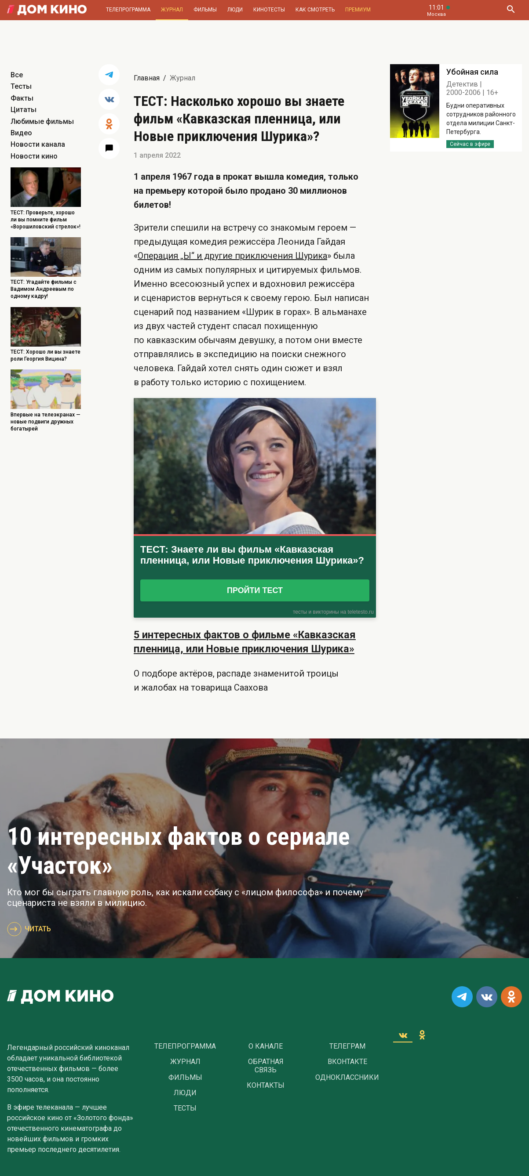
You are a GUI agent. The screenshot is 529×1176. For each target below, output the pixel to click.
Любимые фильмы (42, 121)
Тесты (21, 86)
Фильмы (205, 10)
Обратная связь (266, 1066)
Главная (147, 78)
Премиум (358, 10)
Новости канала (38, 144)
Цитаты (23, 109)
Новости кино (34, 156)
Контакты (266, 1085)
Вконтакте (347, 1062)
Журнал (172, 10)
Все (17, 75)
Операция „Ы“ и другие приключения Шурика (232, 255)
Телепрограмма (128, 10)
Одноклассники (347, 1078)
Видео (21, 133)
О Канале (265, 1046)
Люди (235, 10)
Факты (22, 98)
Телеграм (347, 1046)
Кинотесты (269, 10)
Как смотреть (315, 10)
